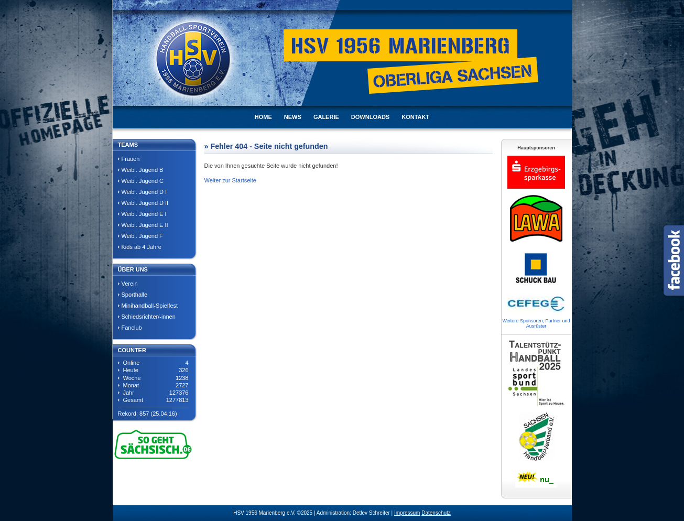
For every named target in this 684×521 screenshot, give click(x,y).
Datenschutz (436, 513)
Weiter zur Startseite (230, 180)
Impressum (407, 513)
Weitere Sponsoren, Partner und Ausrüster (536, 323)
